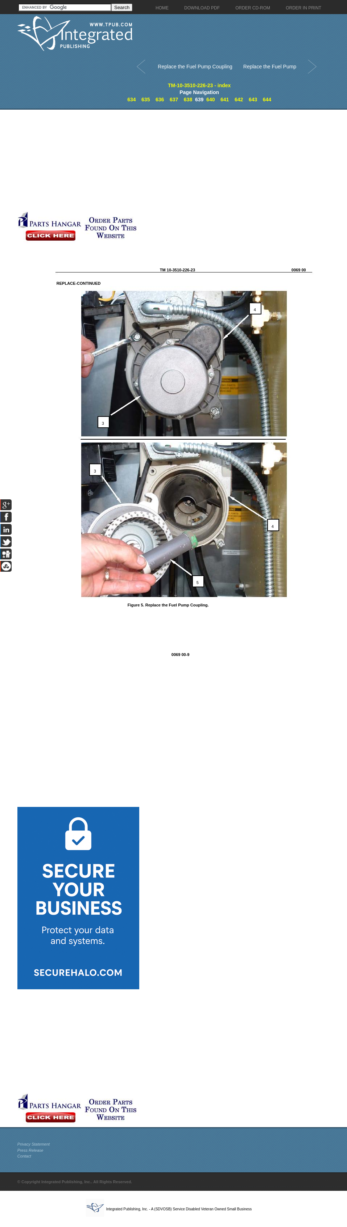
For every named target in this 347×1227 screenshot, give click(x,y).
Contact (24, 1156)
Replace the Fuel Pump (269, 66)
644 (267, 99)
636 (160, 99)
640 (210, 99)
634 (131, 99)
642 (239, 99)
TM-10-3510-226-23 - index (199, 85)
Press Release (30, 1150)
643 (253, 99)
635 (145, 99)
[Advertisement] (171, 160)
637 (174, 99)
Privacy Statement (33, 1144)
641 (224, 99)
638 (188, 99)
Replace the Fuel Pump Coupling (195, 66)
